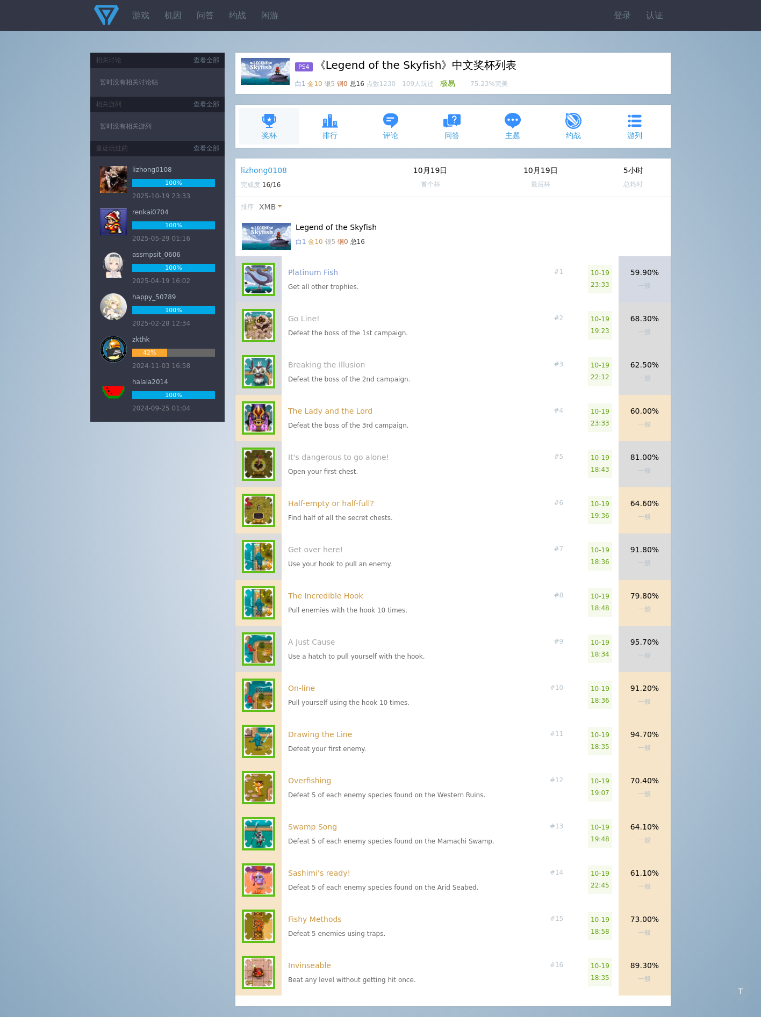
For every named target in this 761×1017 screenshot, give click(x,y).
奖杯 (269, 126)
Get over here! (315, 549)
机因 (173, 15)
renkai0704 (150, 212)
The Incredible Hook (325, 596)
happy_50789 (154, 297)
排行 (330, 126)
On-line (301, 688)
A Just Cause (311, 642)
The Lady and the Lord (330, 411)
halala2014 (150, 382)
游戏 (140, 15)
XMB (267, 207)
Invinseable (309, 965)
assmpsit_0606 (156, 254)
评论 (390, 126)
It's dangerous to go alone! (338, 457)
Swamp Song (312, 827)
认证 (654, 15)
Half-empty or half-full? (331, 503)
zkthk (141, 339)
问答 (205, 15)
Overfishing (309, 780)
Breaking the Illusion (326, 364)
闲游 (269, 15)
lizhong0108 (264, 170)
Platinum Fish (313, 272)
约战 (237, 15)
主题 (512, 126)
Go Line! (304, 318)
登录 (622, 15)
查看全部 (206, 60)
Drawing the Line (320, 734)
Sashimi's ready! (319, 873)
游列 (634, 126)
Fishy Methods (315, 919)
